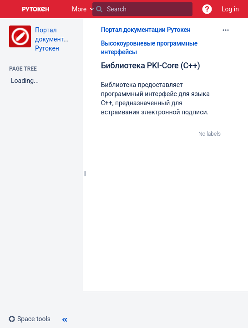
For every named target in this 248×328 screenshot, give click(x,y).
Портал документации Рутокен (56, 39)
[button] (207, 9)
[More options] (225, 30)
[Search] (99, 9)
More (79, 9)
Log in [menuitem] (230, 9)
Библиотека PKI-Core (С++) (150, 65)
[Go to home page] (36, 9)
